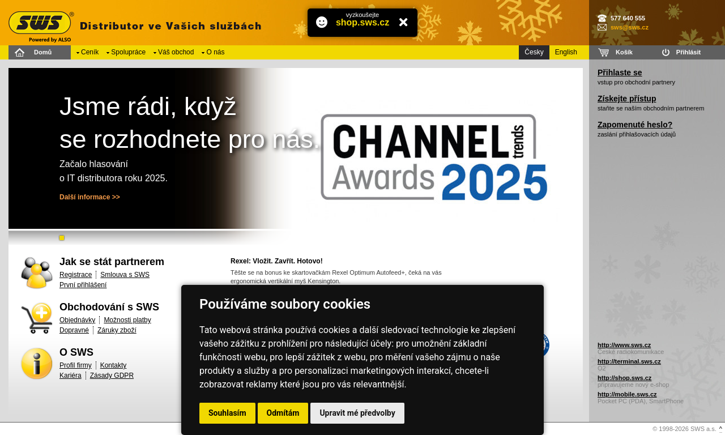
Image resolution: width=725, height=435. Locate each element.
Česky (533, 52)
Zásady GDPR (112, 375)
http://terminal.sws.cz (629, 361)
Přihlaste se (620, 72)
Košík (624, 52)
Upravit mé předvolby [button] (357, 412)
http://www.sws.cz (624, 345)
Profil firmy (75, 365)
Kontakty (113, 365)
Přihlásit (688, 52)
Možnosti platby (127, 320)
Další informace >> (89, 197)
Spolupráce (128, 52)
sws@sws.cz (630, 27)
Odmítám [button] (283, 412)
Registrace (75, 275)
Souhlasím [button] (227, 412)
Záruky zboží (117, 330)
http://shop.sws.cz (624, 377)
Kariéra (70, 375)
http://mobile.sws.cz (627, 394)
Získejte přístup (627, 98)
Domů (43, 52)
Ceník (90, 52)
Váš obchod (176, 52)
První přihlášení (82, 285)
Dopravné (74, 330)
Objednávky (77, 320)
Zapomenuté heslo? (635, 124)
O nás (215, 52)
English (566, 52)
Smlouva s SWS (125, 275)
